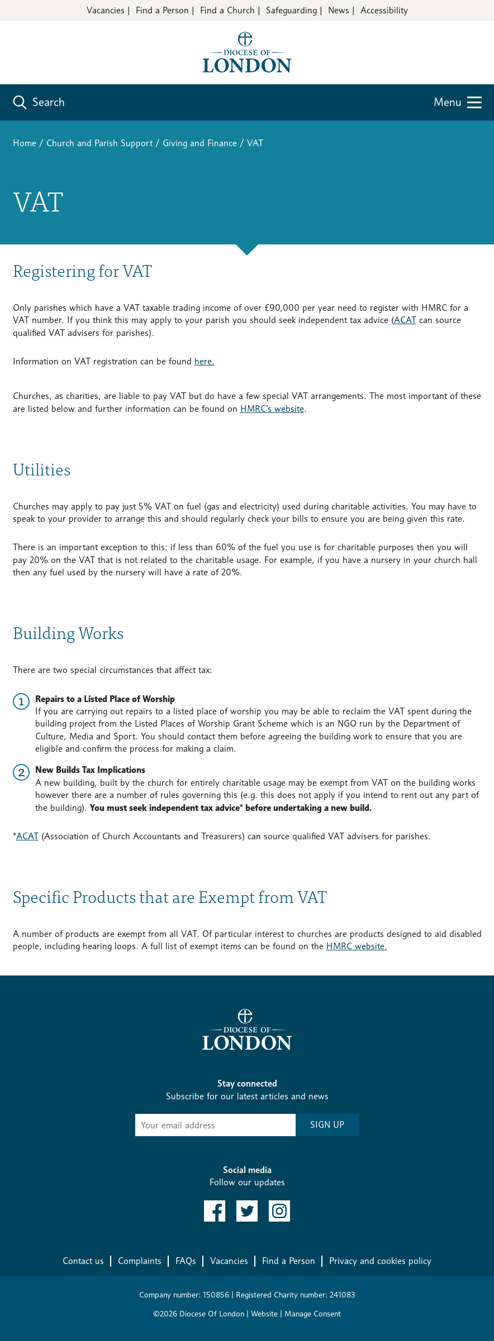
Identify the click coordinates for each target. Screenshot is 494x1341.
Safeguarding (291, 10)
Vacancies (106, 10)
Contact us (83, 1261)
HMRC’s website (272, 408)
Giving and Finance (200, 143)
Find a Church (227, 10)
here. (204, 361)
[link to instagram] (279, 1211)
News (338, 10)
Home (24, 143)
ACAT (405, 320)
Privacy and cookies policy (380, 1261)
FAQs (185, 1261)
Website (264, 1313)
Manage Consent (312, 1313)
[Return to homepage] (247, 51)
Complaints (140, 1261)
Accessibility (384, 10)
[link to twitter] (247, 1211)
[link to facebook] (214, 1211)
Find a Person (162, 10)
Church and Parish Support (99, 143)
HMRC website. (356, 946)
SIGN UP (327, 1124)
